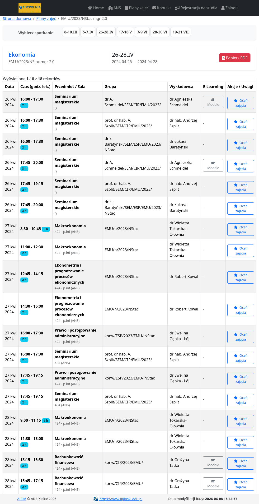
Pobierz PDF (234, 57)
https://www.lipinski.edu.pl (117, 499)
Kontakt (161, 7)
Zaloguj (230, 7)
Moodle (213, 102)
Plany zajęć (136, 7)
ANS (114, 7)
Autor (21, 498)
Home (96, 7)
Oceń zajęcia (241, 103)
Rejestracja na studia (196, 7)
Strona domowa (17, 18)
